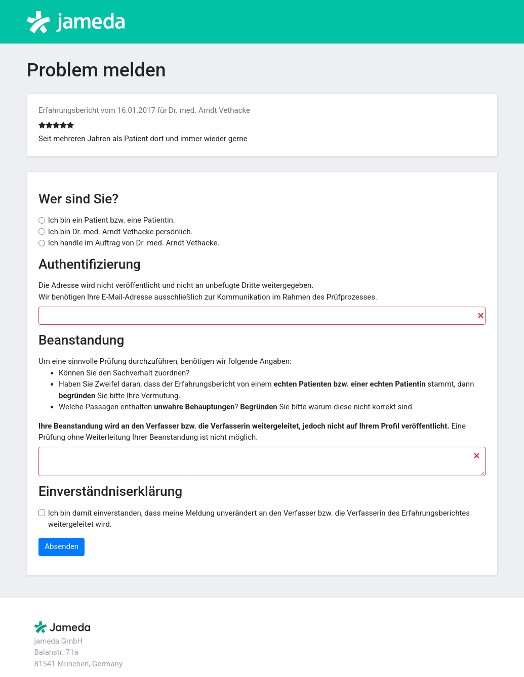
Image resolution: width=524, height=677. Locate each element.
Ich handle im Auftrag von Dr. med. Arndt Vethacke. (134, 242)
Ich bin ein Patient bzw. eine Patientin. (111, 220)
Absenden (61, 546)
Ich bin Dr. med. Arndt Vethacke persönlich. (120, 231)
